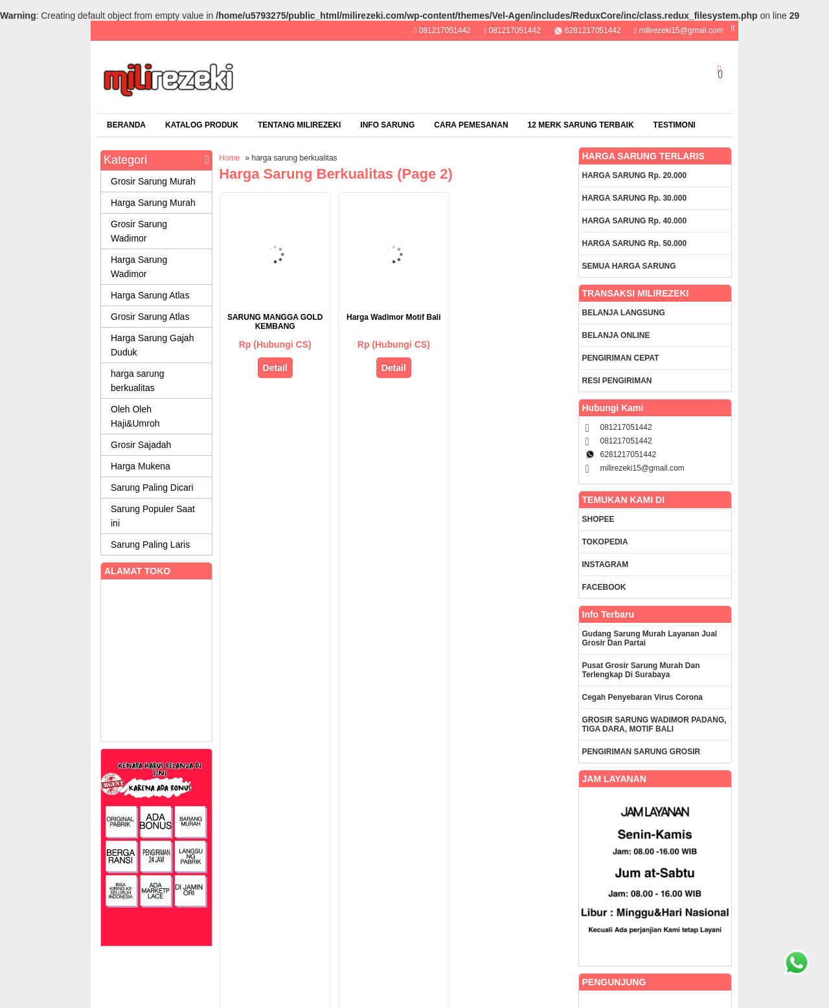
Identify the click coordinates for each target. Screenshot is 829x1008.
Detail (275, 368)
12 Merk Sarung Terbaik (581, 124)
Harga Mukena (140, 466)
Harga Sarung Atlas (150, 295)
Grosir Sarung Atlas (150, 316)
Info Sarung (387, 124)
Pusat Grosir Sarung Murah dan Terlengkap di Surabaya (641, 670)
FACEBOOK (604, 587)
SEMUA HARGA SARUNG (629, 266)
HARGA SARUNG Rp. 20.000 (634, 175)
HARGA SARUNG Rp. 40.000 (634, 220)
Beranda (126, 124)
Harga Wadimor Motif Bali (393, 317)
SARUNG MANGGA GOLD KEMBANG (275, 322)
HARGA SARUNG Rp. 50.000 (634, 243)
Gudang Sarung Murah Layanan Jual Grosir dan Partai (650, 638)
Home (229, 157)
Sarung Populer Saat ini (153, 516)
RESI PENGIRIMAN (617, 380)
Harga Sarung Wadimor (139, 266)
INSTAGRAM (605, 564)
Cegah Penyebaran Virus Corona (642, 697)
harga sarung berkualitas (138, 380)
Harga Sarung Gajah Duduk (152, 345)
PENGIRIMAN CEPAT (620, 358)
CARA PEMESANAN (471, 124)
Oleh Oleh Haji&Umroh (135, 416)
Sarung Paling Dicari (152, 487)
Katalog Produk (201, 124)
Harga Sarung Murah (153, 202)
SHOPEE (598, 519)
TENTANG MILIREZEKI (299, 124)
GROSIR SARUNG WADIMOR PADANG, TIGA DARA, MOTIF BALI (654, 724)
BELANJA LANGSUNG (623, 312)
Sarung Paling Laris (150, 544)
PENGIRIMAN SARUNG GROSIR (641, 751)
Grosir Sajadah (141, 445)
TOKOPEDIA (605, 541)
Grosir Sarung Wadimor (139, 231)
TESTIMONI (674, 124)
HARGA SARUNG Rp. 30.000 (634, 198)
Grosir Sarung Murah (153, 181)
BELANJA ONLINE (616, 335)
